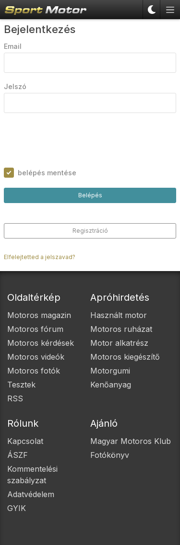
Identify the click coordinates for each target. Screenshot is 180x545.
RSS (15, 398)
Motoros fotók (33, 370)
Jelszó (15, 86)
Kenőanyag (110, 384)
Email (13, 46)
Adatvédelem (30, 494)
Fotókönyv (109, 455)
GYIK (16, 508)
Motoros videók (35, 357)
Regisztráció (90, 230)
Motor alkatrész (119, 343)
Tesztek (21, 384)
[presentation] (77, 140)
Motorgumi (110, 370)
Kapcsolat (25, 441)
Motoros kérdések (40, 343)
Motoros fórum (35, 329)
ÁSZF (17, 455)
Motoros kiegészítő (125, 357)
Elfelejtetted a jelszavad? (39, 257)
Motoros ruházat (121, 329)
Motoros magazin (39, 315)
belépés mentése (47, 173)
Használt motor (118, 315)
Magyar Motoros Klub (130, 441)
